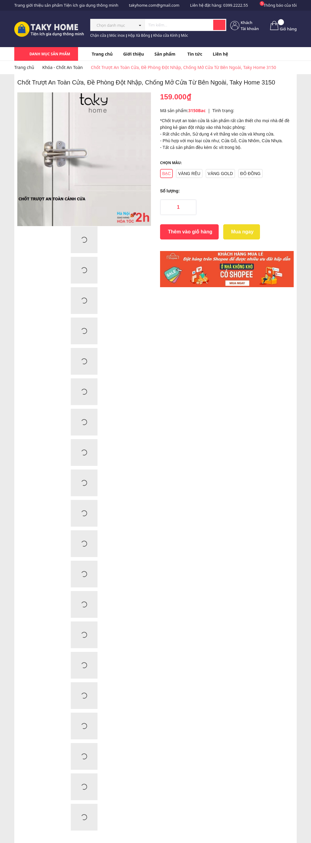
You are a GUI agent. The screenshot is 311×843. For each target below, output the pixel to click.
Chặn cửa (98, 35)
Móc (184, 35)
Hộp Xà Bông (139, 35)
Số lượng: (170, 190)
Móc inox (117, 35)
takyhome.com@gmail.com (154, 5)
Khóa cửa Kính (165, 35)
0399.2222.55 (235, 5)
